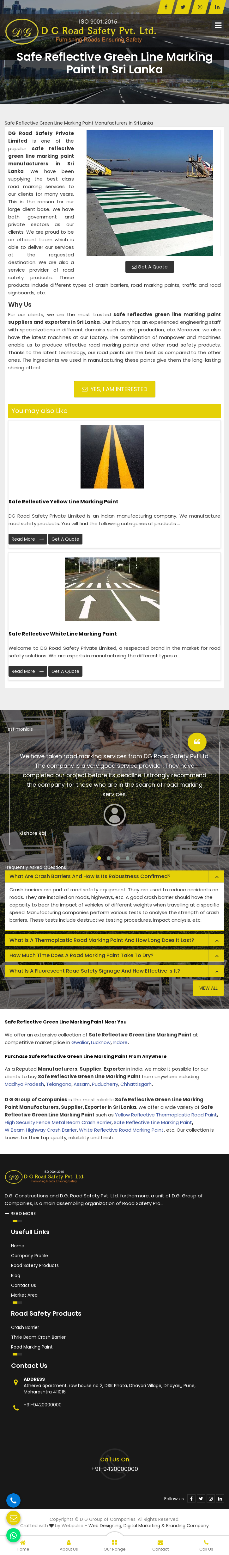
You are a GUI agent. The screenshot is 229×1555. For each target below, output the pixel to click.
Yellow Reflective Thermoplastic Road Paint (166, 1114)
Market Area (24, 1295)
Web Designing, (105, 1525)
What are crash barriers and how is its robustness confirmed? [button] (90, 876)
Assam (82, 1084)
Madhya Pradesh (24, 1084)
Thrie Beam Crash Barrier (38, 1337)
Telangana (58, 1084)
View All (208, 988)
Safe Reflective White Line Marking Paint (63, 633)
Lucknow (101, 1042)
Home (17, 1246)
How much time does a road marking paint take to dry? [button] (81, 955)
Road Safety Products (35, 1265)
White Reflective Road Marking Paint (121, 1130)
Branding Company (187, 1525)
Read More (28, 539)
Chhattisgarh (136, 1084)
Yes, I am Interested (114, 389)
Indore (120, 1042)
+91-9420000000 (43, 1405)
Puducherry (105, 1084)
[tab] (114, 876)
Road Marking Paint (32, 1347)
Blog (15, 1275)
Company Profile (29, 1255)
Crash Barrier (25, 1327)
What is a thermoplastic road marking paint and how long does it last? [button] (101, 940)
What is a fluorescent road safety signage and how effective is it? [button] (94, 970)
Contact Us (23, 1285)
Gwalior (80, 1042)
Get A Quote (150, 266)
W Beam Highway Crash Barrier (41, 1130)
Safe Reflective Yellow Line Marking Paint (63, 501)
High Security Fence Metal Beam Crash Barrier (58, 1122)
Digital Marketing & (144, 1525)
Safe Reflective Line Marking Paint (153, 1122)
